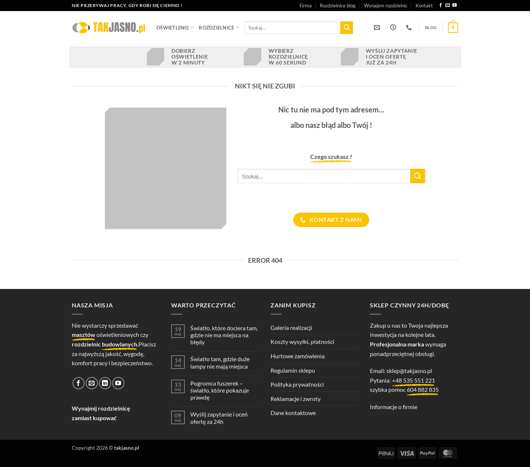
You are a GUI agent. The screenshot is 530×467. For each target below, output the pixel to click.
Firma (306, 5)
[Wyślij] (346, 27)
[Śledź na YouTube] (454, 5)
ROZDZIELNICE (219, 27)
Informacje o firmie (393, 406)
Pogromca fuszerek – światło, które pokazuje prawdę (219, 390)
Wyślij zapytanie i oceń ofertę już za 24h (391, 57)
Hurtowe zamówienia (298, 355)
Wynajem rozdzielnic (385, 5)
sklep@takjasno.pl (409, 370)
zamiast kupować (94, 417)
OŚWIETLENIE (175, 27)
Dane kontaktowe (293, 412)
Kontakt (424, 5)
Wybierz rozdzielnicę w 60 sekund (288, 57)
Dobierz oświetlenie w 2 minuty (190, 57)
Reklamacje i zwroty (296, 398)
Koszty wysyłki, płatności (302, 341)
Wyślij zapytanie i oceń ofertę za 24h (219, 418)
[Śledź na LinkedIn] (105, 383)
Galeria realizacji (291, 327)
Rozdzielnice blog (338, 5)
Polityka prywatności (297, 384)
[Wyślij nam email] (447, 5)
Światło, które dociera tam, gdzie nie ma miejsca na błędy (224, 334)
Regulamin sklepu (293, 370)
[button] (453, 27)
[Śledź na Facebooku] (440, 5)
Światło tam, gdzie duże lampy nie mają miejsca (220, 362)
